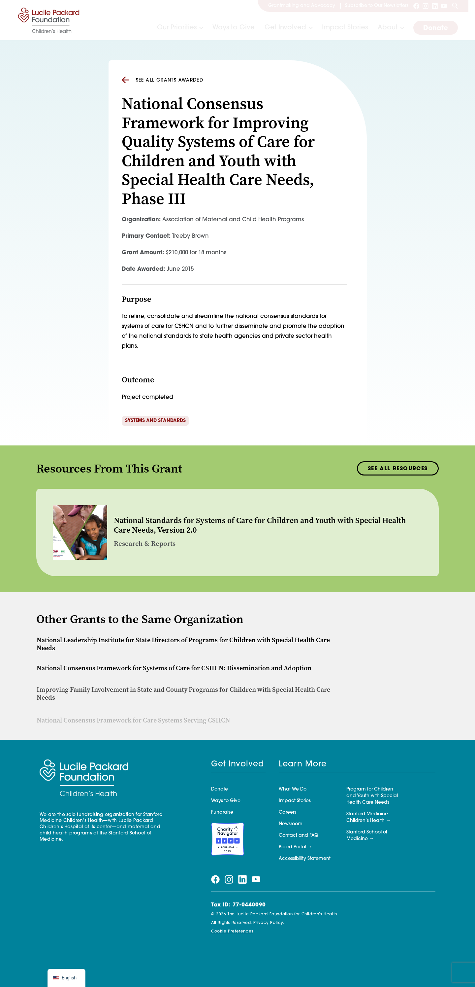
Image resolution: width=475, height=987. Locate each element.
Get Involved (285, 27)
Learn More (303, 764)
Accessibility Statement (305, 858)
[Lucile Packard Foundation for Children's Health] (48, 20)
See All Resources (398, 471)
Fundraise (222, 812)
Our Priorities (177, 27)
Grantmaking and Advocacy (301, 5)
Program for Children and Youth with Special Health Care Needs (372, 796)
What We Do (292, 789)
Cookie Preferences (232, 932)
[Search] (455, 6)
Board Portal (292, 847)
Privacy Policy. (268, 923)
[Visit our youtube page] (444, 6)
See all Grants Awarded (163, 80)
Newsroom (290, 824)
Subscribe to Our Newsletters (376, 5)
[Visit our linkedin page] (435, 6)
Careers (287, 812)
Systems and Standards (155, 420)
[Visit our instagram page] (425, 6)
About (387, 27)
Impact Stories (345, 27)
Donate (435, 28)
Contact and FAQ (298, 835)
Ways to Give (233, 27)
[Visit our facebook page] (416, 6)
